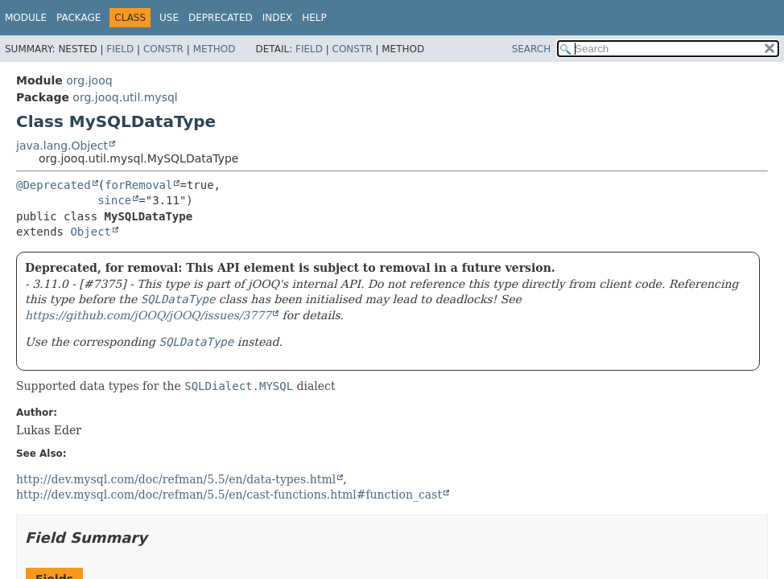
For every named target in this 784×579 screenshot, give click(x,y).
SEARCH (531, 49)
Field (120, 49)
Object (90, 231)
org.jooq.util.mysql (124, 97)
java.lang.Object (62, 145)
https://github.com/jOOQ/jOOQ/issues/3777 (148, 315)
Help (314, 17)
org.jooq (89, 80)
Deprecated (220, 17)
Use (169, 17)
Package (78, 17)
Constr (163, 49)
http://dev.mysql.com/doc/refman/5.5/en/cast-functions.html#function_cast (229, 494)
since (114, 200)
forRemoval (138, 185)
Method (214, 49)
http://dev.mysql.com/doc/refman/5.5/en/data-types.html (176, 479)
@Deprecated (53, 185)
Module (26, 17)
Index (277, 17)
